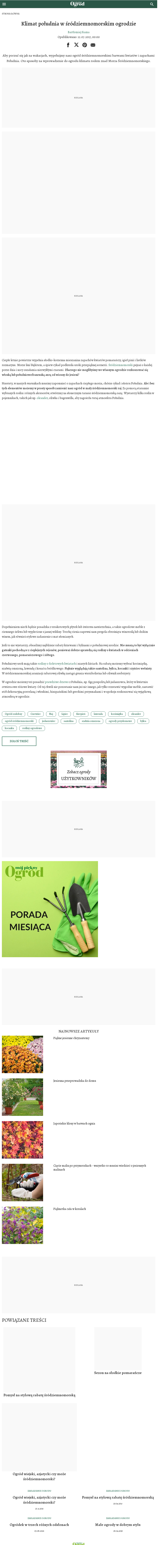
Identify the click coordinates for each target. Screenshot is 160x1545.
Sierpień (80, 714)
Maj (51, 714)
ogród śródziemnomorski (19, 721)
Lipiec (64, 714)
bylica (143, 721)
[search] (152, 4)
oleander (136, 714)
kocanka (9, 728)
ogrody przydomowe (120, 721)
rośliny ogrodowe (32, 728)
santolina (68, 721)
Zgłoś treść (19, 741)
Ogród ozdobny (13, 714)
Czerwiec (36, 714)
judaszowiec (48, 721)
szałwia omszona (91, 721)
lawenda (98, 714)
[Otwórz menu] (4, 4)
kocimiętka (117, 714)
